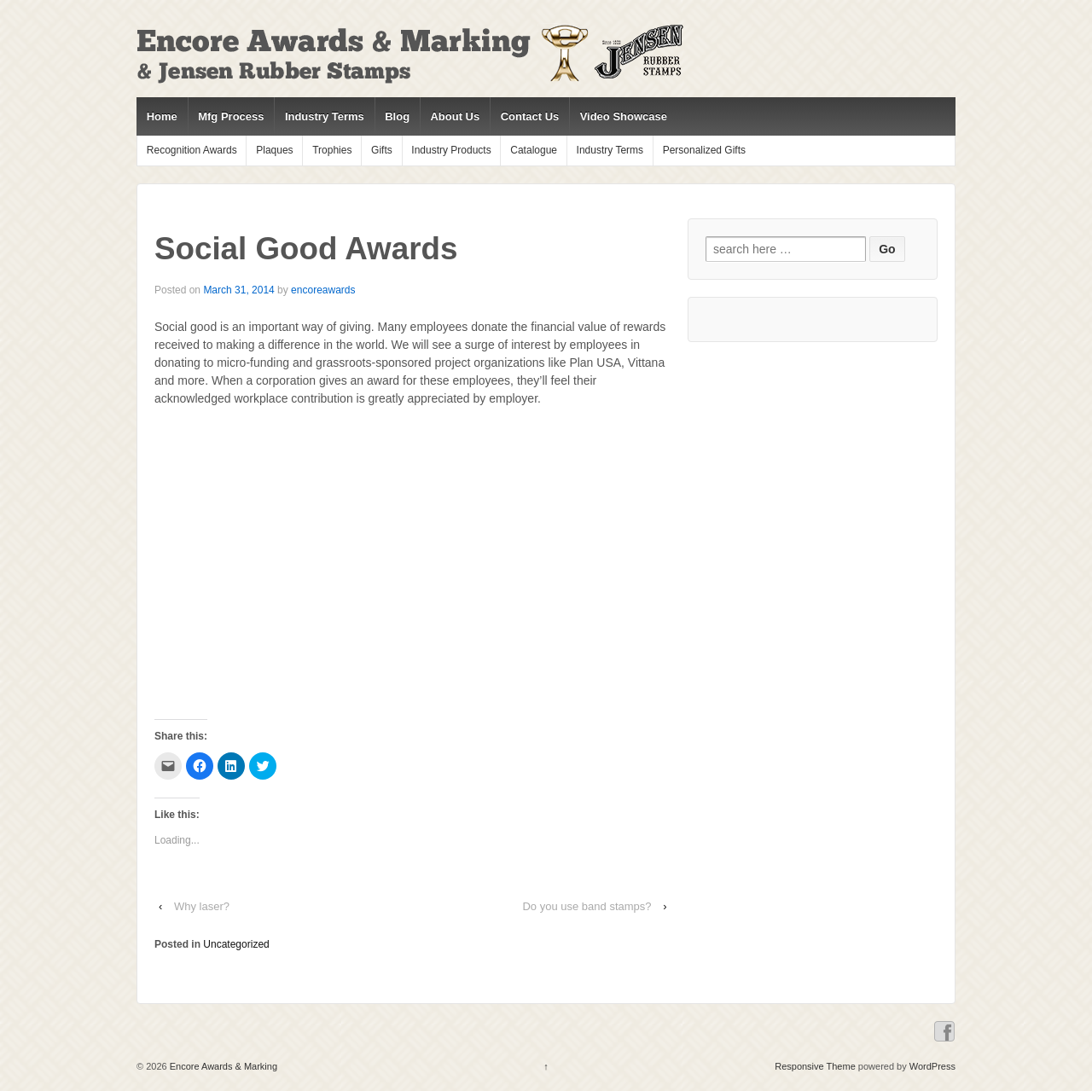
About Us (454, 116)
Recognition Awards (192, 150)
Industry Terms (324, 116)
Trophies (331, 150)
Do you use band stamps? (586, 906)
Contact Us (530, 116)
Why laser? (201, 906)
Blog (397, 116)
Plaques (274, 150)
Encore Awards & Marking (222, 1066)
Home (162, 116)
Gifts (381, 150)
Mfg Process (231, 116)
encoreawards (323, 290)
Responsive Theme (815, 1066)
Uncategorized (236, 944)
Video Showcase (623, 116)
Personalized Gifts (704, 150)
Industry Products (451, 150)
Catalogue (533, 150)
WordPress (932, 1066)
